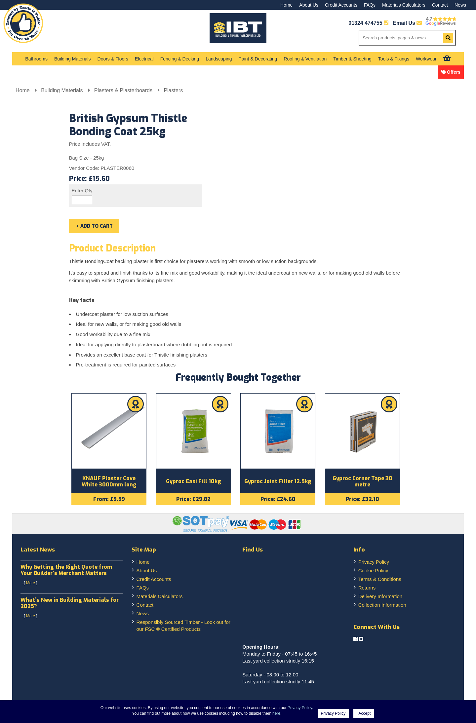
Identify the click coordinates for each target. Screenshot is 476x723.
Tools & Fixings (393, 58)
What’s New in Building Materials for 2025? (69, 604)
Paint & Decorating (258, 58)
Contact (440, 5)
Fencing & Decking (179, 58)
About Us (308, 5)
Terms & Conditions (379, 580)
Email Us (407, 23)
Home (286, 5)
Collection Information (382, 606)
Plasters (173, 90)
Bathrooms (36, 58)
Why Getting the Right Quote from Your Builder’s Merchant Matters (66, 571)
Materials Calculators (403, 5)
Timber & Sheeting (352, 58)
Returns (367, 588)
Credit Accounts (341, 5)
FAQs (370, 5)
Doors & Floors (113, 58)
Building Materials (72, 58)
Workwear (426, 58)
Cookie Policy (373, 571)
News (460, 5)
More (30, 584)
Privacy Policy (373, 563)
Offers (453, 72)
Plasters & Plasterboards (124, 90)
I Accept (364, 713)
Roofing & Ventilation (305, 58)
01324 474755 (365, 23)
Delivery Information (380, 597)
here (276, 713)
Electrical (144, 58)
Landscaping (219, 58)
